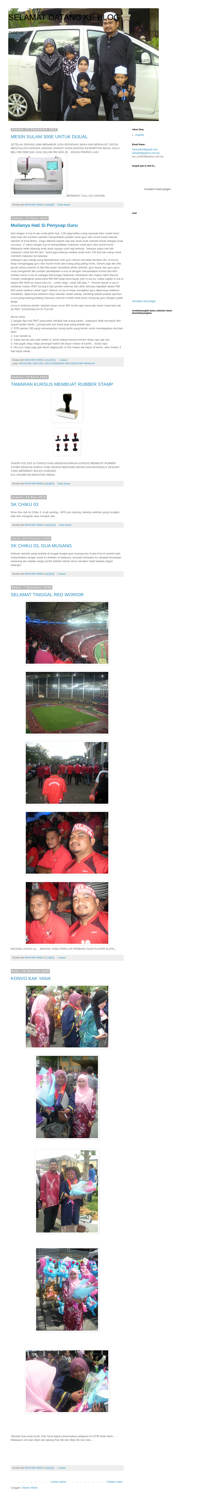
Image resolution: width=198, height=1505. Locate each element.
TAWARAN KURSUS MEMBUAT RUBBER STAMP (62, 384)
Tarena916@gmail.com (145, 149)
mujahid (139, 134)
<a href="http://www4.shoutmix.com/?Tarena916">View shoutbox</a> (152, 258)
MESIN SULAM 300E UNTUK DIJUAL (49, 136)
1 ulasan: (63, 360)
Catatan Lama (114, 1481)
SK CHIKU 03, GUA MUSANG (41, 545)
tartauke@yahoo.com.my (146, 153)
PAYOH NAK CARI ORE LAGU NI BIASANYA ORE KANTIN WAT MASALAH (57, 363)
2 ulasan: (62, 574)
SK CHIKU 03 (25, 504)
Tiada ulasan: (64, 204)
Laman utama (58, 1481)
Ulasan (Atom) (30, 1487)
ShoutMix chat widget (144, 301)
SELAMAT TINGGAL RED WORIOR (47, 594)
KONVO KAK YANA (31, 978)
